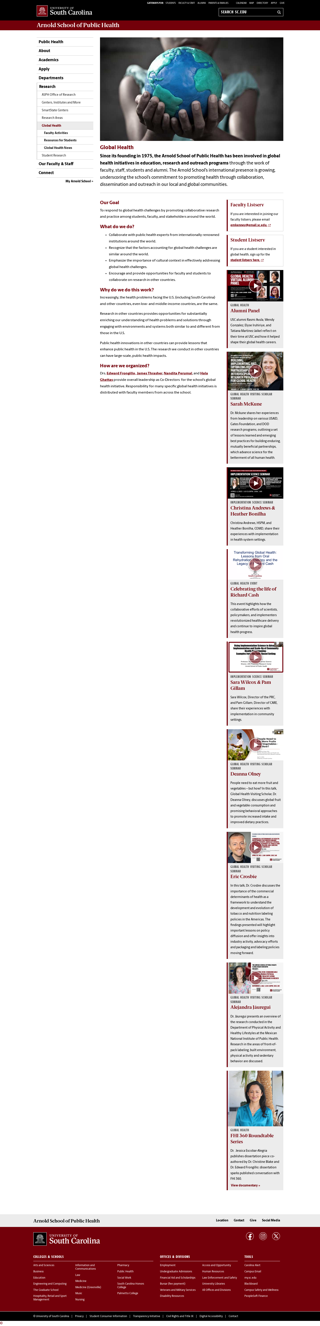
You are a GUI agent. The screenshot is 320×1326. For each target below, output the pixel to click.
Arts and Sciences (43, 1265)
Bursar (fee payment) (172, 1284)
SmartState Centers (55, 110)
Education (39, 1278)
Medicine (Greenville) (88, 1287)
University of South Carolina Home (64, 11)
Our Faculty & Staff (56, 164)
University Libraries (213, 1284)
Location (222, 1220)
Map (251, 3)
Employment (168, 1265)
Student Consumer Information (108, 1316)
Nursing (79, 1299)
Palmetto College (127, 1293)
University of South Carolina (52, 1316)
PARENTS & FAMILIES (218, 3)
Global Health (51, 125)
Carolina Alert (252, 1265)
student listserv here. (245, 260)
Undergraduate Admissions (176, 1271)
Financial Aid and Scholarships (177, 1278)
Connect (46, 173)
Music (78, 1293)
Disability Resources (172, 1296)
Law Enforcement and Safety (219, 1278)
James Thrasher (149, 373)
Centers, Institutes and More (61, 102)
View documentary (244, 1185)
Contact (239, 1220)
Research (47, 87)
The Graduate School (45, 1290)
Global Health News (58, 148)
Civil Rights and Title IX (180, 1316)
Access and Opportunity (216, 1265)
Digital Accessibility (211, 1316)
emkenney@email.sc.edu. (248, 225)
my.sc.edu (250, 1278)
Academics (48, 60)
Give (282, 3)
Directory (262, 3)
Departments (51, 78)
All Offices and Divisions (216, 1290)
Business (38, 1271)
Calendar (241, 3)
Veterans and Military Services (178, 1290)
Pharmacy (123, 1265)
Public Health (51, 42)
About (44, 51)
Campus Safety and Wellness (261, 1290)
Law (77, 1275)
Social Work (124, 1278)
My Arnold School (78, 181)
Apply (274, 3)
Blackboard (251, 1284)
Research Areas (52, 118)
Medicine (80, 1281)
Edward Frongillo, (121, 373)
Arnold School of (78, 25)
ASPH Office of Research (59, 94)
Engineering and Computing (49, 1284)
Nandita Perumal (178, 373)
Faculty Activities (56, 133)
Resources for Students (60, 140)
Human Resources (213, 1271)
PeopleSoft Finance (256, 1296)
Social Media (271, 1220)
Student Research (54, 155)
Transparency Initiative (146, 1316)
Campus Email (252, 1271)
